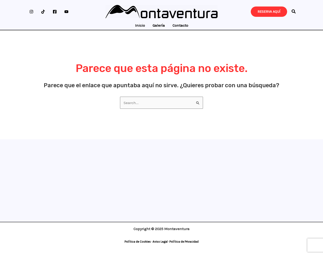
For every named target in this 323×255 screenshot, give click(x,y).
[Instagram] (31, 11)
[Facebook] (54, 11)
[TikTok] (43, 11)
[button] (294, 12)
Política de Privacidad (184, 241)
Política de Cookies (137, 241)
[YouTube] (66, 11)
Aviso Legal (160, 241)
